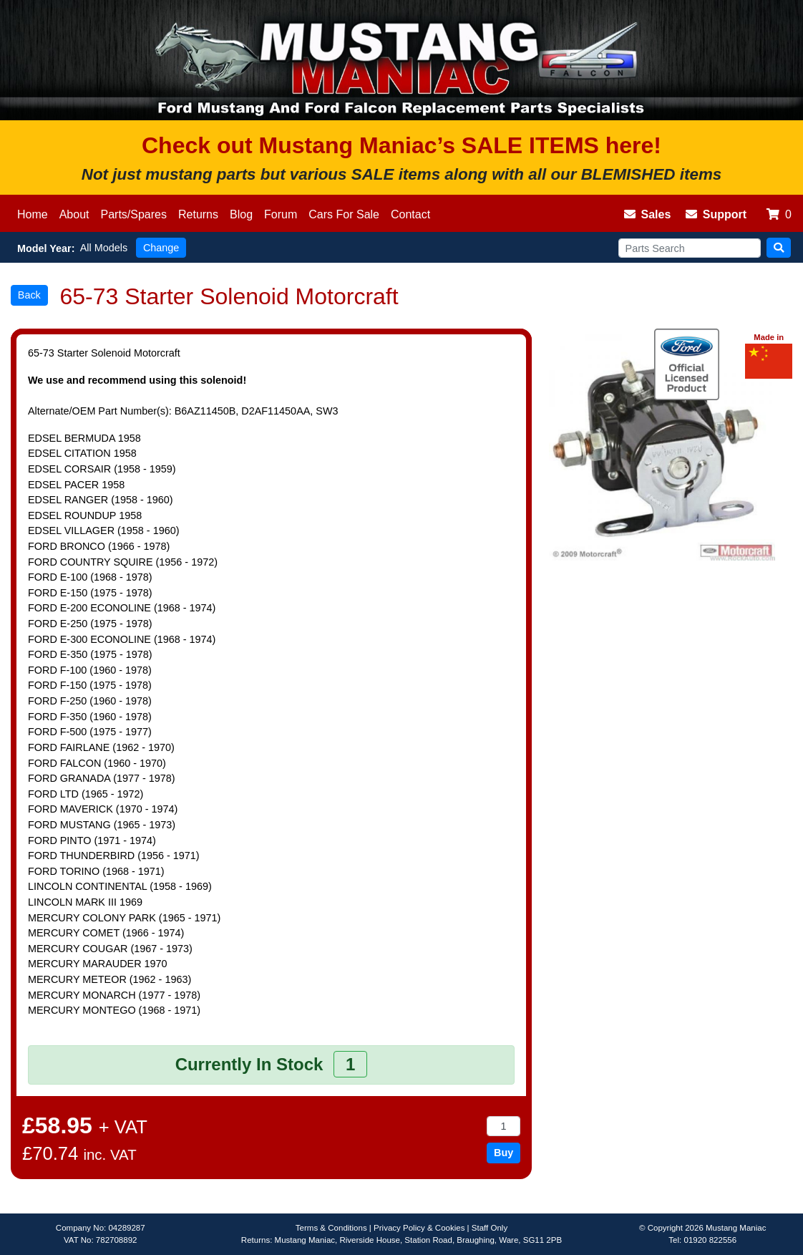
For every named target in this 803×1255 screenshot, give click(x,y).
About (74, 214)
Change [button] (161, 247)
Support (716, 214)
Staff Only (489, 1227)
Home (32, 214)
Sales (647, 214)
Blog (241, 214)
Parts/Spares (134, 214)
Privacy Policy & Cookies (419, 1227)
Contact (410, 214)
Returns (198, 214)
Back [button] (29, 295)
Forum (280, 214)
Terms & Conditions (331, 1227)
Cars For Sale (343, 214)
